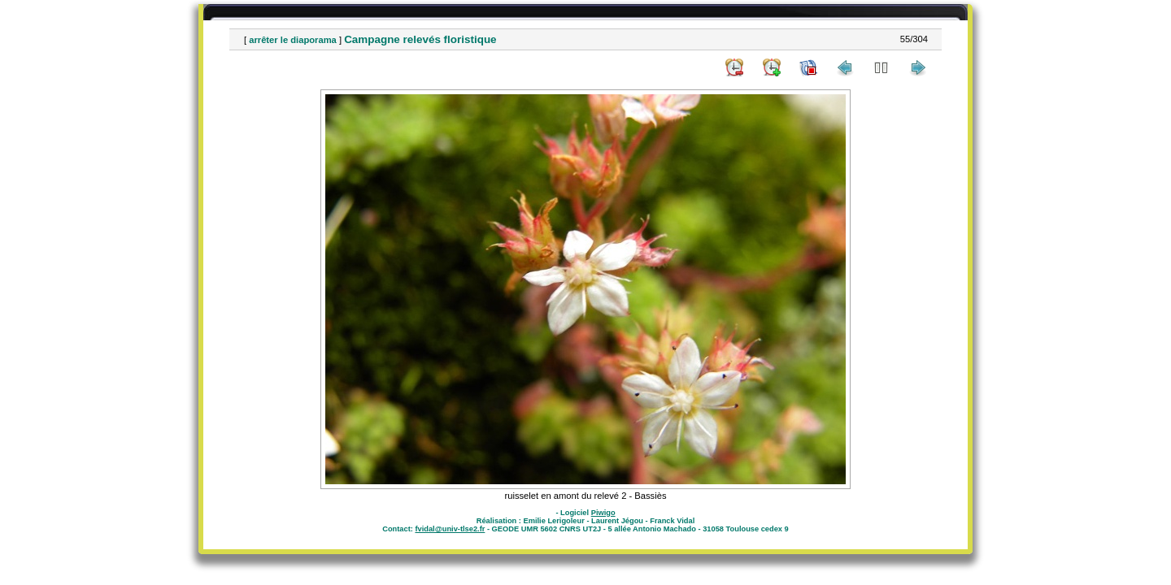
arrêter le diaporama (293, 40)
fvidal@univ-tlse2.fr (450, 529)
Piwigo (603, 513)
